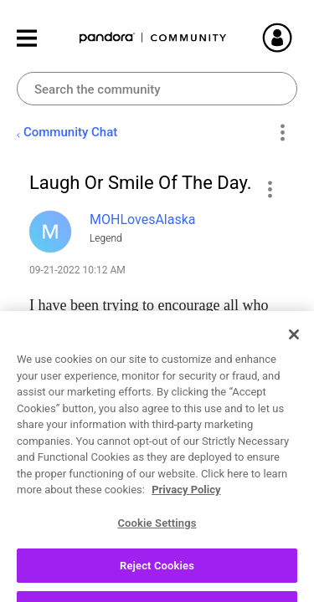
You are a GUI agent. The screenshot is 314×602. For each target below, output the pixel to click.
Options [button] (281, 133)
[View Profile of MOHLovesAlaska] (143, 219)
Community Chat (70, 132)
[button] (269, 189)
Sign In (297, 38)
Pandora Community (153, 38)
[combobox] (157, 88)
